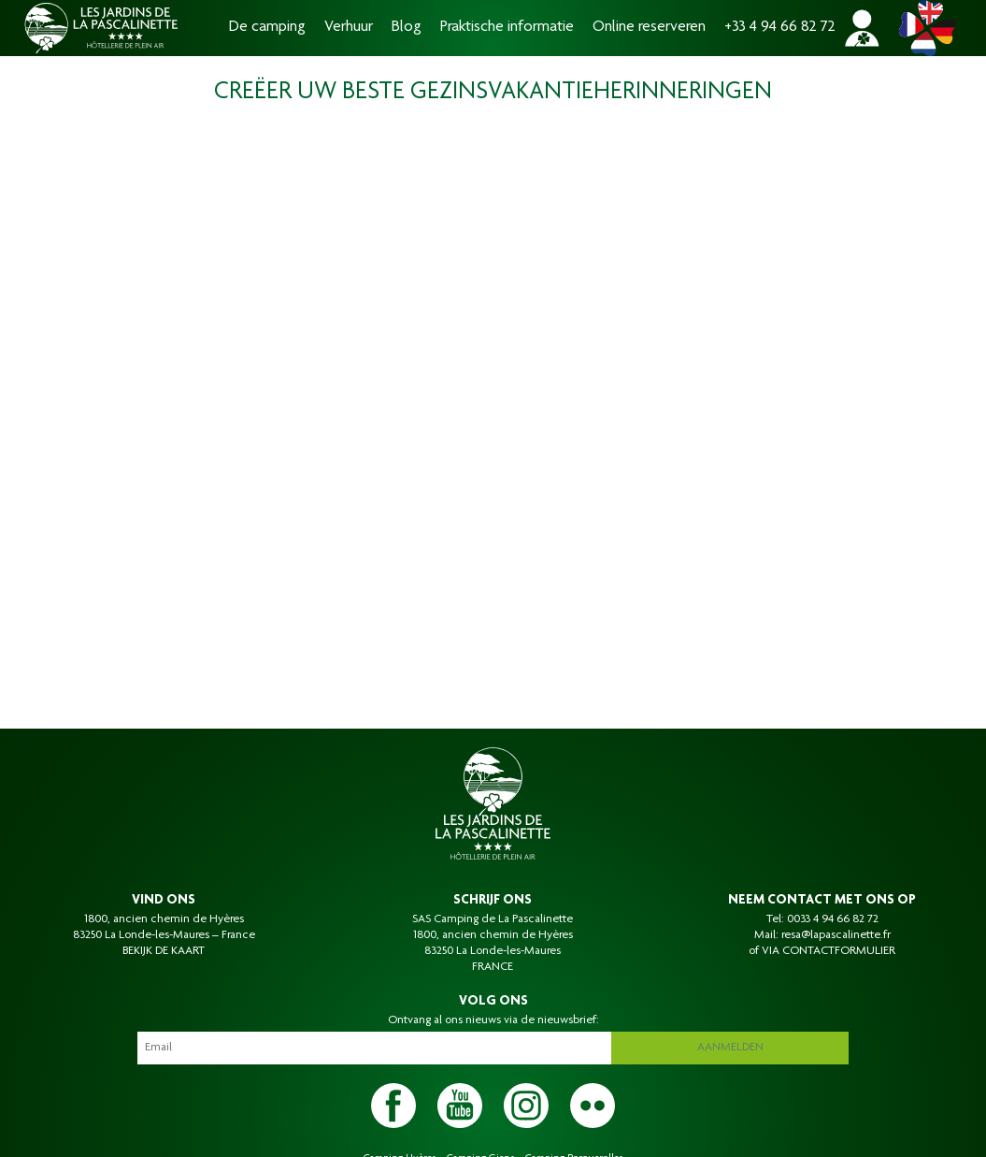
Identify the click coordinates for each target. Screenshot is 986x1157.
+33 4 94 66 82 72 (780, 28)
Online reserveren (649, 28)
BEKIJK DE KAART (163, 951)
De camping (267, 28)
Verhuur (348, 28)
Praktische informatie (507, 28)
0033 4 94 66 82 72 (833, 919)
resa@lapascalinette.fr (836, 935)
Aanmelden (730, 1047)
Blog (407, 28)
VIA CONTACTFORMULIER (828, 951)
